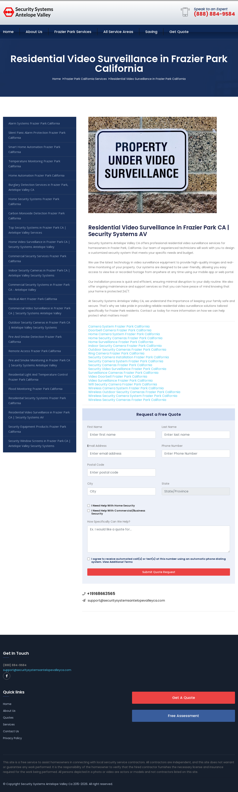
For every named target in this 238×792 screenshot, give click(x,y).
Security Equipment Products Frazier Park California (37, 428)
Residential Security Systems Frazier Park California (37, 400)
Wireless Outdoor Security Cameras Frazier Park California (134, 392)
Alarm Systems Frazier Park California (34, 123)
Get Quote (179, 31)
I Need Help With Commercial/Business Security (118, 512)
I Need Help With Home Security (113, 505)
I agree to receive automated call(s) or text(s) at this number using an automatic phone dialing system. (158, 560)
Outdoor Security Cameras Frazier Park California (127, 349)
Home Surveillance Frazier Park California (120, 342)
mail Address (97, 446)
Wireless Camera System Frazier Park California (126, 388)
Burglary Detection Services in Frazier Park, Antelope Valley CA (38, 187)
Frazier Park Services (72, 31)
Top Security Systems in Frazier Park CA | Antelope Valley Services (37, 229)
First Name (94, 427)
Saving (151, 31)
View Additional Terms (118, 562)
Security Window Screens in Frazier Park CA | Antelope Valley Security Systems (39, 443)
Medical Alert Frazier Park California (32, 299)
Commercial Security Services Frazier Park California (37, 258)
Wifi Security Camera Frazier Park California (122, 384)
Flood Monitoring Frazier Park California (35, 389)
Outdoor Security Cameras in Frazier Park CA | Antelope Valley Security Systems (39, 324)
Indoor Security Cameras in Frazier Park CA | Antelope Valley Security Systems (39, 272)
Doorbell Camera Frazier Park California (119, 330)
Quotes (8, 718)
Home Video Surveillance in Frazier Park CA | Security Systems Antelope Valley (39, 244)
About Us (34, 31)
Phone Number (172, 446)
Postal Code (95, 465)
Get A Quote (183, 697)
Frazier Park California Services (85, 79)
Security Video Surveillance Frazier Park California (127, 369)
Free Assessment (183, 715)
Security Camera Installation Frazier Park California (128, 357)
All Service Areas (118, 31)
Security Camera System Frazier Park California (125, 361)
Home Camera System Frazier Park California (124, 334)
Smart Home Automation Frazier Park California (34, 149)
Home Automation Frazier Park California (36, 175)
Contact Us (11, 731)
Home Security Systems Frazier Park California (33, 201)
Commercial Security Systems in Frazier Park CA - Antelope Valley (39, 287)
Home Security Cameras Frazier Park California (125, 338)
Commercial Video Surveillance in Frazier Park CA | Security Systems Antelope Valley (39, 310)
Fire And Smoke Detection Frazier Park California (35, 339)
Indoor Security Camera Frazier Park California (125, 345)
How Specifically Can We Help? (108, 522)
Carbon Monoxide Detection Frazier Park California (36, 215)
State (165, 484)
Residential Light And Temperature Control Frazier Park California (38, 376)
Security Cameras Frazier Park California (120, 365)
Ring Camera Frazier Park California (116, 353)
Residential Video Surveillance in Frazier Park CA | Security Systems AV (39, 414)
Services (9, 724)
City (90, 484)
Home (8, 31)
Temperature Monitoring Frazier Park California (34, 163)
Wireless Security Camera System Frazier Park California (132, 395)
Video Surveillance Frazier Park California (120, 380)
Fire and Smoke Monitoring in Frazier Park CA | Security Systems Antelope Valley (39, 362)
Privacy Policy (12, 738)
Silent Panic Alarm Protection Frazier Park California (36, 135)
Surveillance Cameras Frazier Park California (123, 372)
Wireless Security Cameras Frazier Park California (127, 400)
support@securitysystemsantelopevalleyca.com (126, 600)
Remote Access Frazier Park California (34, 351)
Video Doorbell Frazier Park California (117, 376)
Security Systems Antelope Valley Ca (46, 784)
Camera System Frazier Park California (119, 326)
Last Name (169, 427)
